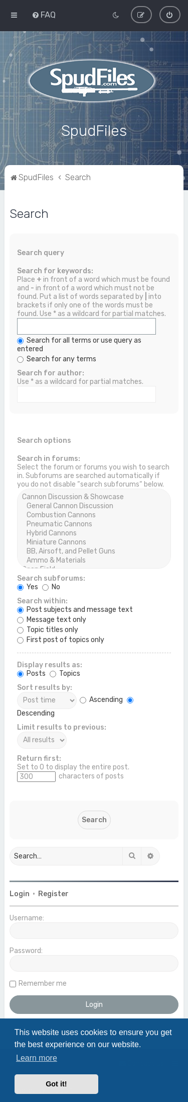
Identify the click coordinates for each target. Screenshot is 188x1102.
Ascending (101, 699)
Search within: (42, 600)
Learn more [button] (36, 1058)
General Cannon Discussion (93, 505)
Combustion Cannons (93, 514)
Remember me (43, 982)
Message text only (51, 618)
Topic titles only (47, 628)
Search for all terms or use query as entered (79, 343)
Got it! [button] (56, 1084)
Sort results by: (44, 686)
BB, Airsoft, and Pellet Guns (93, 550)
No (51, 586)
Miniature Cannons (93, 541)
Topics (65, 672)
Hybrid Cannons (93, 532)
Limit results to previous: (61, 726)
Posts (31, 672)
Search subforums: (51, 577)
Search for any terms (56, 358)
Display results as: (49, 664)
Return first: (39, 757)
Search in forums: (48, 457)
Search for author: (50, 372)
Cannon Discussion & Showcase (93, 496)
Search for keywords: (55, 270)
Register (53, 893)
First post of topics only (60, 639)
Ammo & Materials (93, 559)
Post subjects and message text (75, 608)
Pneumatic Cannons (93, 523)
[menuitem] (43, 14)
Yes (27, 586)
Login (20, 893)
